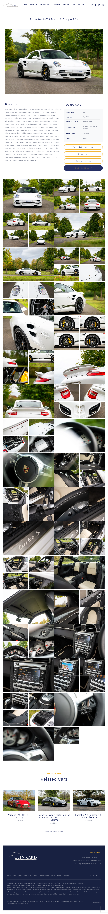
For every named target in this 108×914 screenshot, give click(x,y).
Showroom (44, 4)
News (59, 876)
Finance (56, 4)
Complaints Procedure (66, 902)
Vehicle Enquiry (83, 168)
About (32, 4)
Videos (53, 876)
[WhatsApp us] (103, 5)
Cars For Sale (17, 876)
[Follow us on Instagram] (92, 5)
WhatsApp (83, 154)
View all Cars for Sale (54, 832)
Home (25, 4)
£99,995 (54, 823)
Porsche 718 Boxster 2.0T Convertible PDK (88, 816)
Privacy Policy (78, 902)
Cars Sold (27, 876)
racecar (98, 903)
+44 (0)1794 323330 (83, 147)
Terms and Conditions (52, 902)
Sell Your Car (69, 4)
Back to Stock (83, 161)
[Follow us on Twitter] (99, 5)
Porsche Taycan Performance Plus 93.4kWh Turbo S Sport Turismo (54, 818)
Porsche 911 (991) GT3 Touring (19, 816)
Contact (81, 4)
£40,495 (88, 821)
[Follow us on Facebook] (95, 5)
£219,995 (19, 821)
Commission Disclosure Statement (18, 904)
